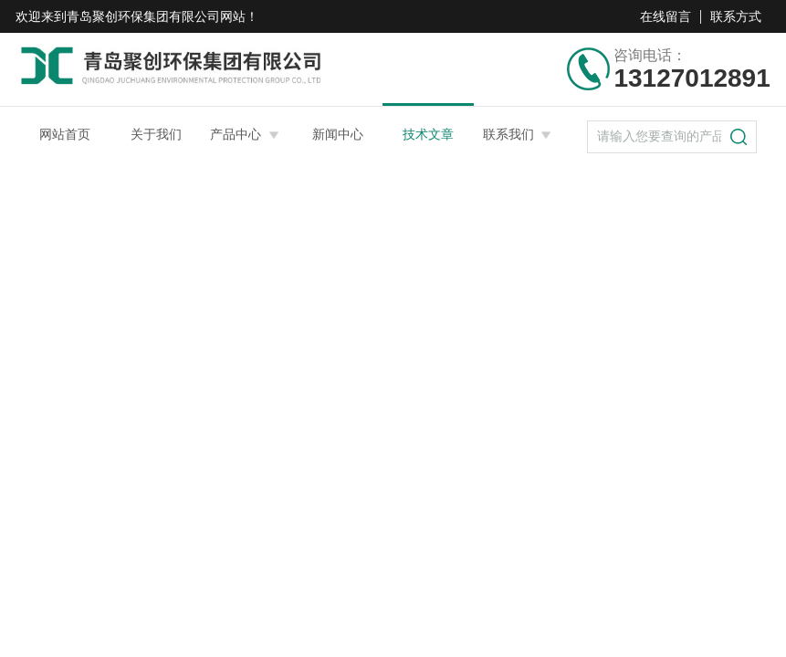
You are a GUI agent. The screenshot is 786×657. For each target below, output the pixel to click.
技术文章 (428, 134)
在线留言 (665, 16)
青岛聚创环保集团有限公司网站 (156, 16)
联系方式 (735, 16)
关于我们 (156, 134)
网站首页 (64, 134)
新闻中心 (337, 134)
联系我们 (508, 134)
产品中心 (235, 134)
